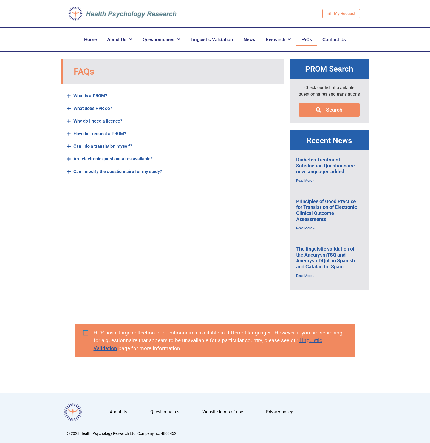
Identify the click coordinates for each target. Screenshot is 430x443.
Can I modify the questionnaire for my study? (117, 171)
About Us (119, 39)
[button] (172, 96)
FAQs (306, 39)
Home (90, 39)
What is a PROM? (90, 95)
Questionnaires (161, 39)
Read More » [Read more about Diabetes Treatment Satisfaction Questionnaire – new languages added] (305, 181)
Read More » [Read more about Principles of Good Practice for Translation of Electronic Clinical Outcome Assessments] (305, 228)
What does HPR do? (92, 108)
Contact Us (334, 39)
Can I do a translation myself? (102, 146)
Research (278, 39)
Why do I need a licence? (97, 121)
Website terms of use (222, 411)
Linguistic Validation (212, 39)
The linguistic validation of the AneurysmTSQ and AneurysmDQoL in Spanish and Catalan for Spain (325, 257)
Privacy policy (279, 411)
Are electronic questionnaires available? (113, 158)
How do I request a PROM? (99, 133)
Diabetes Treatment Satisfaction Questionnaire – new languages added (327, 165)
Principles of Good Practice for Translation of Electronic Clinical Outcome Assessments (326, 210)
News (249, 39)
